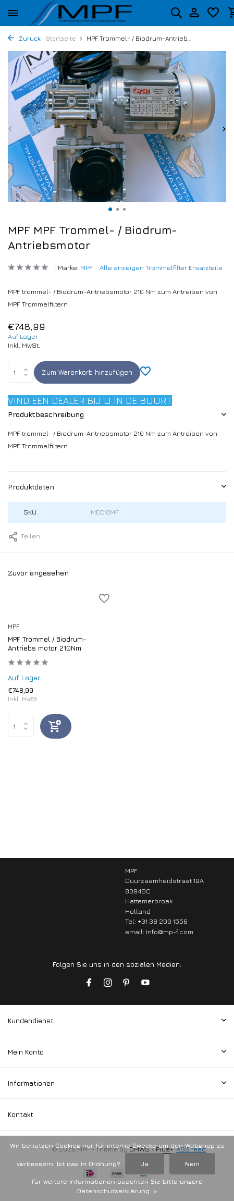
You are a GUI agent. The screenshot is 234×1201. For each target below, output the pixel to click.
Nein (192, 1164)
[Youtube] (145, 983)
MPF (86, 267)
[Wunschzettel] (213, 13)
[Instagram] (108, 983)
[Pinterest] (126, 983)
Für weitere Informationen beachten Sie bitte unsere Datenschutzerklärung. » (117, 1186)
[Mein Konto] (194, 13)
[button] (110, 209)
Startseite (64, 38)
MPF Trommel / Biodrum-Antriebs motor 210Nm (47, 643)
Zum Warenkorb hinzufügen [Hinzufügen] (87, 372)
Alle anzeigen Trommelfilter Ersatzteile (161, 267)
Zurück (24, 38)
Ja (145, 1164)
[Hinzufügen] (55, 726)
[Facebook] (89, 983)
